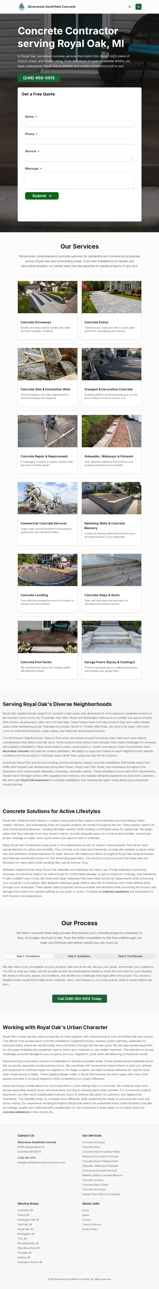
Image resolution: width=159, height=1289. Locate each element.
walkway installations (116, 891)
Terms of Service (91, 1224)
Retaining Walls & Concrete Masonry (102, 1175)
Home (85, 1210)
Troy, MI (22, 1238)
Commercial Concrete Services (99, 1170)
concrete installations (16, 1112)
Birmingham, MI (26, 1233)
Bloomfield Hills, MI (28, 1243)
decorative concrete (16, 751)
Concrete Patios (91, 1147)
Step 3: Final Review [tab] (130, 956)
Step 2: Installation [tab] (79, 956)
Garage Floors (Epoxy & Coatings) (101, 1194)
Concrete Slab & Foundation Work (101, 1151)
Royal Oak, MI (25, 1229)
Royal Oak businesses (35, 780)
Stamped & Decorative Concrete (100, 1156)
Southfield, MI (25, 1210)
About (85, 1215)
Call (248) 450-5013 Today (80, 999)
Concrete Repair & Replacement (100, 1161)
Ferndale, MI (24, 1252)
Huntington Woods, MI (30, 1262)
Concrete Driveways (93, 1142)
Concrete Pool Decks (94, 1189)
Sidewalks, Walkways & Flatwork (100, 1165)
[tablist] (79, 956)
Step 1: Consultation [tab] (28, 956)
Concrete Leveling (92, 1180)
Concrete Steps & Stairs (95, 1184)
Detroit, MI (23, 1215)
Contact (86, 1219)
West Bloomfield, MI (29, 1248)
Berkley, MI (24, 1257)
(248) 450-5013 (39, 77)
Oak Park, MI (25, 1224)
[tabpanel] (79, 976)
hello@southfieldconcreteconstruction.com (41, 1162)
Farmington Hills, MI (28, 1219)
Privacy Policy (90, 1229)
